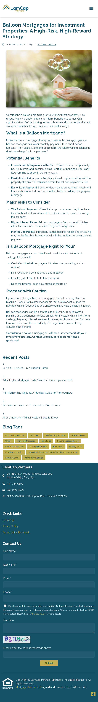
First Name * (10, 551)
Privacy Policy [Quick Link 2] (10, 526)
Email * (7, 578)
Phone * (7, 592)
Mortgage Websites (27, 687)
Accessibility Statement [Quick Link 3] (15, 532)
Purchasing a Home (47, 44)
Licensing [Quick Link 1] (8, 520)
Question (8, 620)
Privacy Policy (38, 614)
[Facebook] (93, 694)
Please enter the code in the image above (27, 648)
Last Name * (10, 564)
